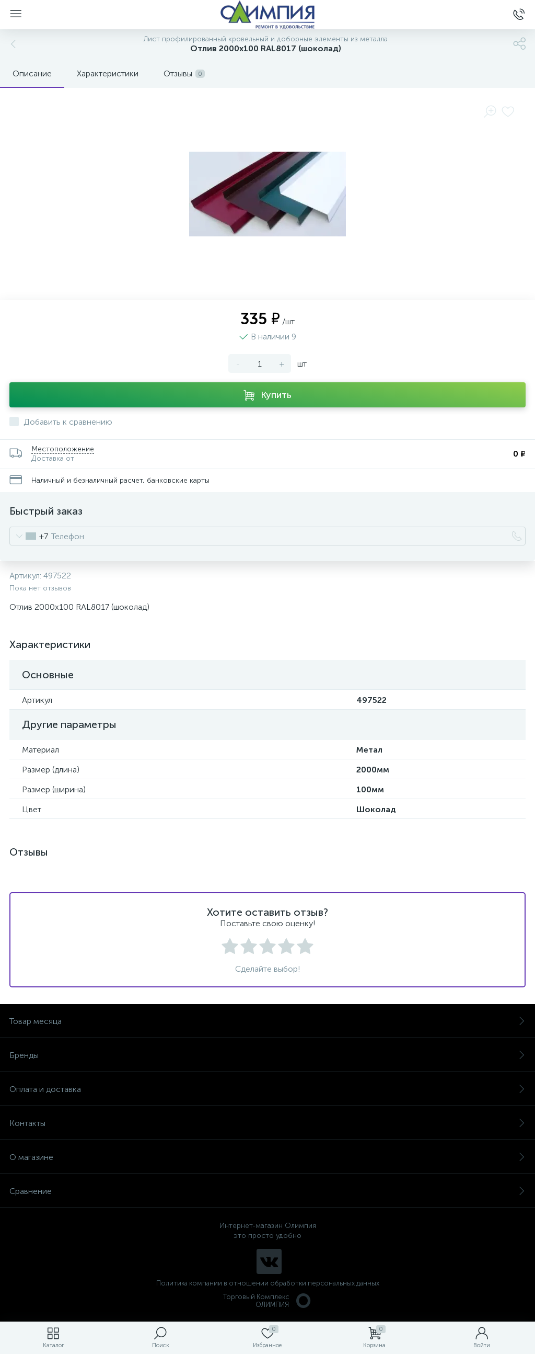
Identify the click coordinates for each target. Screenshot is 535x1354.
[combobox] (29, 536)
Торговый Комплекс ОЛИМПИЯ (267, 1300)
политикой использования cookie (420, 1266)
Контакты (267, 1123)
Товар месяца (267, 1021)
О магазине (267, 1157)
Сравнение (267, 1191)
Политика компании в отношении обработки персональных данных (267, 1283)
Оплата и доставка (267, 1089)
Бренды (267, 1055)
